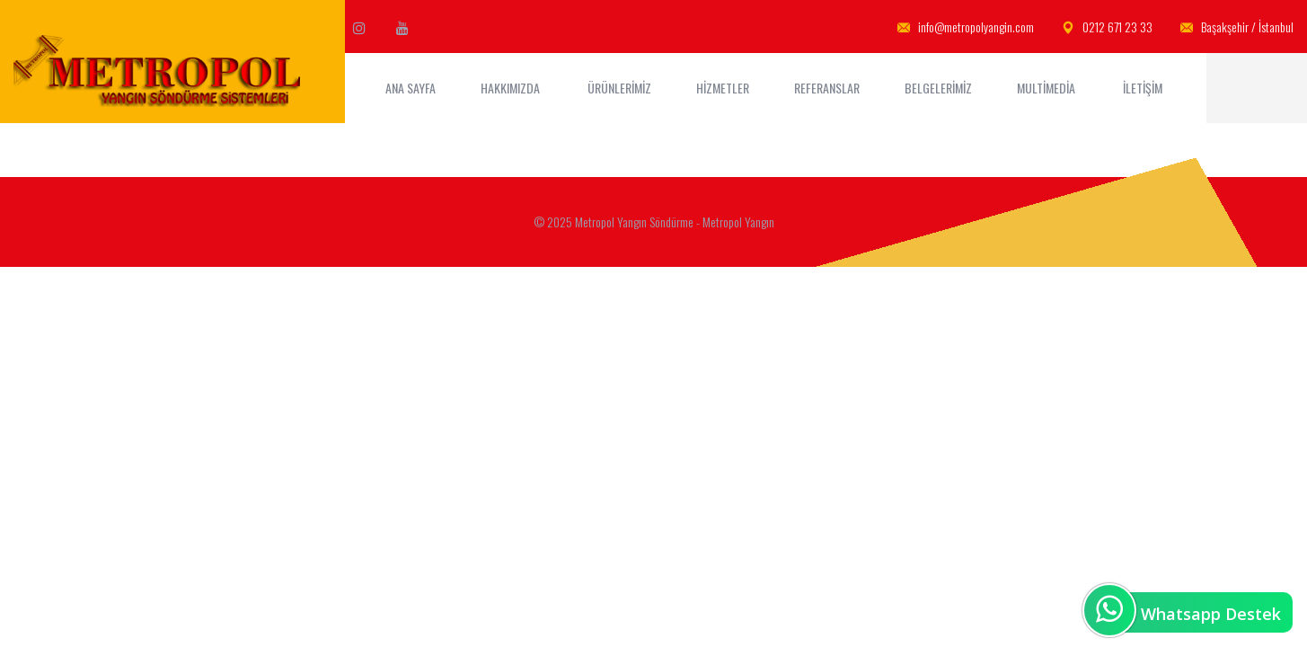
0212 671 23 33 (1107, 27)
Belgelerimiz (938, 87)
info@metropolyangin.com (965, 27)
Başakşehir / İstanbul (1237, 27)
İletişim (1144, 87)
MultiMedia (1047, 87)
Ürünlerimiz (619, 87)
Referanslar (827, 87)
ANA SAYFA (410, 87)
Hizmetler (722, 87)
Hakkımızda (512, 87)
